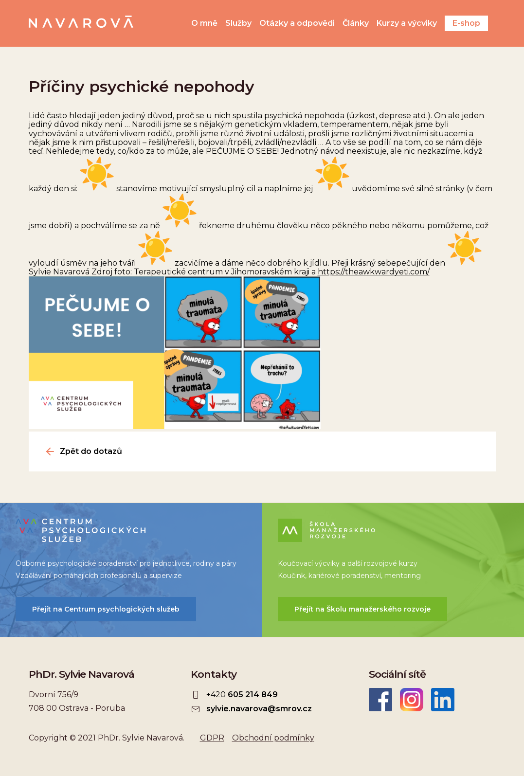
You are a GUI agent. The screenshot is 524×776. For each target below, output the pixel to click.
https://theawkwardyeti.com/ (374, 271)
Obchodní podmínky (273, 737)
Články (356, 23)
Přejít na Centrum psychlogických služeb (106, 609)
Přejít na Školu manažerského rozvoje (362, 609)
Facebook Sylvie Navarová (380, 699)
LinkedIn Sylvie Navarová (442, 699)
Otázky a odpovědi (297, 23)
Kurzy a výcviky (407, 23)
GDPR (212, 737)
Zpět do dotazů (91, 451)
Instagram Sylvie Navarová (411, 699)
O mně (204, 23)
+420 (242, 695)
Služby (238, 23)
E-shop (466, 23)
